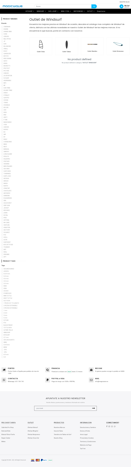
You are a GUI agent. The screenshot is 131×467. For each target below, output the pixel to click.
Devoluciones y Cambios (88, 427)
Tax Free (82, 448)
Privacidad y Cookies (87, 438)
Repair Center (5, 438)
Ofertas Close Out (33, 438)
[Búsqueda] (94, 7)
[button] (93, 408)
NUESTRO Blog (125, 2)
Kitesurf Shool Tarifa (8, 434)
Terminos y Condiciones (88, 441)
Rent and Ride (5, 431)
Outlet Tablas (66, 52)
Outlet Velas (41, 52)
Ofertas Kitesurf (33, 427)
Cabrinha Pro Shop (7, 427)
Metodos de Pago (86, 445)
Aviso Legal (83, 434)
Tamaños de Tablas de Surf (62, 434)
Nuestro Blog (58, 438)
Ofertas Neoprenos (34, 434)
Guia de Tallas (58, 431)
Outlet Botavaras (118, 51)
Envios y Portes (85, 431)
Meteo (3, 441)
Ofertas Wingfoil (33, 431)
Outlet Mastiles (92, 51)
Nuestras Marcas (59, 427)
